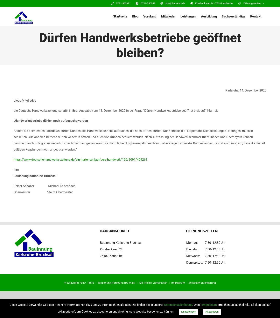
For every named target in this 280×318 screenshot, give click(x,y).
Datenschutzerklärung (202, 282)
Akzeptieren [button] (212, 311)
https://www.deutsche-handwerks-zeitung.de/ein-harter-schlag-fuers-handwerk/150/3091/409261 (80, 159)
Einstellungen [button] (188, 311)
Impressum (178, 282)
